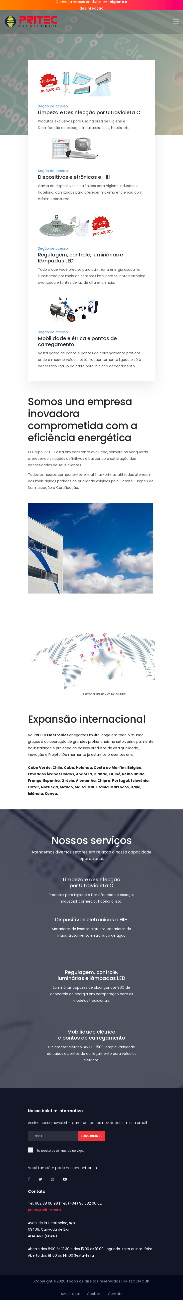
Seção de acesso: (53, 106)
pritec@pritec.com (44, 1209)
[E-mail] (53, 1136)
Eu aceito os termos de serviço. (66, 1150)
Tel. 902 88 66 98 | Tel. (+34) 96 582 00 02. (65, 1203)
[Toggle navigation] (178, 22)
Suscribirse (91, 1135)
